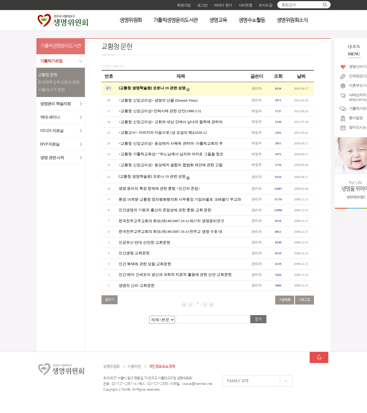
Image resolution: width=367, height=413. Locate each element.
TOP (319, 359)
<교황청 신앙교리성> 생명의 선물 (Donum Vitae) (158, 100)
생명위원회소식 (292, 20)
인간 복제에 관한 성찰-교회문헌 (145, 264)
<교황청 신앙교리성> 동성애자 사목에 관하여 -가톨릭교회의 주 (171, 143)
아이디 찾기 (223, 5)
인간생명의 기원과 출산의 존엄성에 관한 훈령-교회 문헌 (165, 210)
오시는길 (265, 5)
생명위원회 (131, 20)
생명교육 (218, 20)
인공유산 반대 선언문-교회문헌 (144, 242)
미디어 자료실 (51, 131)
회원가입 (184, 5)
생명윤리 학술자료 (55, 104)
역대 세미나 (50, 117)
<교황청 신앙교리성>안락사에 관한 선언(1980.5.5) (160, 111)
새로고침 (304, 300)
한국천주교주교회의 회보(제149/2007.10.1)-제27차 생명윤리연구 (171, 221)
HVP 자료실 (49, 144)
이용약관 (134, 366)
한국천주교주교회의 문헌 (59, 82)
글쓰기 (109, 300)
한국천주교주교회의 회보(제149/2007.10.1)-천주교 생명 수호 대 (170, 231)
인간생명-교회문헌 (134, 253)
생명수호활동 (252, 20)
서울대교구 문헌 (51, 90)
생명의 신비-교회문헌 (137, 285)
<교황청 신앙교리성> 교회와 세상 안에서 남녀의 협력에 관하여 (170, 122)
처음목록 (284, 300)
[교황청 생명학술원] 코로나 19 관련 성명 (152, 88)
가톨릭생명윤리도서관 (175, 20)
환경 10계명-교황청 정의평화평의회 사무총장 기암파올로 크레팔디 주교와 (180, 199)
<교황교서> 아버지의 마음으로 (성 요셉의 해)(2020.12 (163, 132)
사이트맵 (245, 5)
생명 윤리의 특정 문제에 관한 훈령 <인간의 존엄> (159, 188)
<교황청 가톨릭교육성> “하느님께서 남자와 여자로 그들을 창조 (171, 154)
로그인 (202, 5)
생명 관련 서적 (52, 158)
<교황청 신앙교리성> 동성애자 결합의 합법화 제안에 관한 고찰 (170, 165)
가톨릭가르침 (51, 61)
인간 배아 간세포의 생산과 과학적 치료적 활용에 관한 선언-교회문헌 (175, 274)
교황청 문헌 (47, 75)
